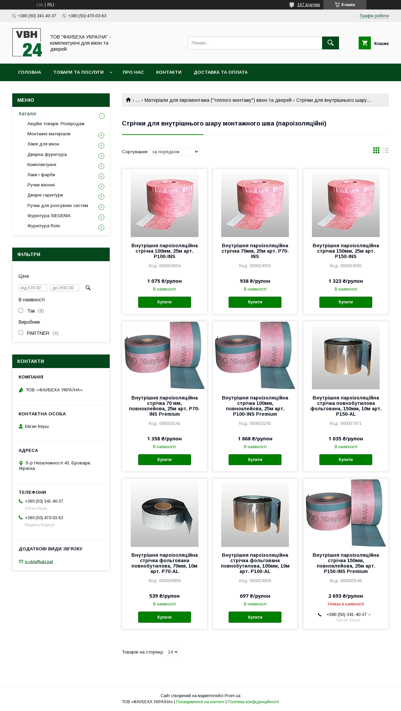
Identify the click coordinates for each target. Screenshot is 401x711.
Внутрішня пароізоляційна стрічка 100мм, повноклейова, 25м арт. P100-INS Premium (255, 406)
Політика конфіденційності (253, 701)
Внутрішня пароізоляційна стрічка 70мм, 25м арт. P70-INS (255, 251)
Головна (29, 72)
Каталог (28, 113)
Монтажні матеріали (48, 133)
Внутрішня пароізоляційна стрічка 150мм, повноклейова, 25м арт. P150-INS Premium (346, 563)
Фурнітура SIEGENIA (49, 215)
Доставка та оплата (221, 72)
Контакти (169, 72)
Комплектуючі (41, 164)
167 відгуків (308, 4)
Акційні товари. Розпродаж (56, 123)
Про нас (133, 72)
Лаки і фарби (41, 174)
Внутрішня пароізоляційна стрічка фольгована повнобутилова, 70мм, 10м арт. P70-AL (164, 563)
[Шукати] (330, 43)
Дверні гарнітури (45, 195)
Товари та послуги (78, 72)
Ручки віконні (41, 184)
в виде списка (386, 152)
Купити (164, 302)
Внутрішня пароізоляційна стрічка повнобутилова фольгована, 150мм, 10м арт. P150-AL (346, 406)
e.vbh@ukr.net (39, 561)
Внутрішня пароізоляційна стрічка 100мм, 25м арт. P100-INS (164, 251)
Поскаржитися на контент (200, 701)
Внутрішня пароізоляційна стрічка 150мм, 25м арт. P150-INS (346, 251)
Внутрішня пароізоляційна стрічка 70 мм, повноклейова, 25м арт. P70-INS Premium (164, 406)
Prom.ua (232, 695)
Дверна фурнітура (47, 154)
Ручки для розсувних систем (57, 205)
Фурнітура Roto (43, 225)
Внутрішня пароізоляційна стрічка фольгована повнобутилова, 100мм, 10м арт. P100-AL (255, 563)
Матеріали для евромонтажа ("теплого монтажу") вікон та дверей (218, 100)
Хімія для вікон (43, 143)
